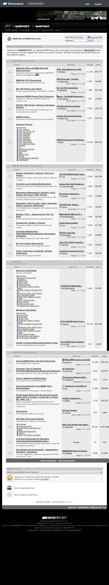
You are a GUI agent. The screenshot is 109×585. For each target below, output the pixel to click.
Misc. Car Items (24, 302)
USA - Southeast (24, 137)
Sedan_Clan (63, 118)
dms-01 (64, 207)
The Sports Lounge (25, 426)
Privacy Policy (33, 530)
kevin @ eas (63, 99)
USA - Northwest (24, 138)
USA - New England (25, 142)
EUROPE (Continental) (26, 149)
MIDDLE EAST (24, 154)
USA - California (24, 129)
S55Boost (62, 108)
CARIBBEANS (23, 160)
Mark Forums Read (48, 460)
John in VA (68, 371)
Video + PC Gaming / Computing (30, 435)
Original (66, 324)
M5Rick (67, 400)
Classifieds (16, 262)
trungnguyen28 (67, 186)
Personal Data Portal (73, 530)
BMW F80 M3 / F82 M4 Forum (23, 61)
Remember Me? (95, 37)
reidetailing (69, 379)
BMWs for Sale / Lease (26, 304)
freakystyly (69, 427)
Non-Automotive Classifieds (28, 338)
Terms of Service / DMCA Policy (52, 530)
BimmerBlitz (66, 235)
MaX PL (64, 253)
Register (98, 4)
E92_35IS (66, 344)
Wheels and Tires (24, 285)
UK (20, 147)
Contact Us (72, 507)
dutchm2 (68, 362)
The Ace (68, 412)
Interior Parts (23, 283)
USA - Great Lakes (25, 140)
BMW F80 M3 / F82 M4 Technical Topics (27, 166)
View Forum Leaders (66, 460)
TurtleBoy (68, 453)
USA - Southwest (24, 135)
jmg (66, 388)
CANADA (22, 146)
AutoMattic (45, 479)
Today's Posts (47, 30)
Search (58, 30)
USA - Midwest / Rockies (27, 144)
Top (104, 507)
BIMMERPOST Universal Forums (24, 352)
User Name (69, 37)
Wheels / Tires (23, 319)
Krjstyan (62, 71)
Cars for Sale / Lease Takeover (29, 336)
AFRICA (21, 156)
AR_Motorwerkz (68, 216)
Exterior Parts (23, 281)
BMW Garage (12, 30)
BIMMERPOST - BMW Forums (89, 507)
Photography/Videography (27, 431)
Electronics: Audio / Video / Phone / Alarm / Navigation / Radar (29, 294)
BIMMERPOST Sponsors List (29, 306)
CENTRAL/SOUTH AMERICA (29, 158)
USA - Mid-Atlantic (25, 133)
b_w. (63, 176)
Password (69, 40)
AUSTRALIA (23, 151)
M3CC (61, 142)
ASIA (20, 153)
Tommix (65, 196)
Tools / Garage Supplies (27, 300)
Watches (22, 433)
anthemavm (63, 81)
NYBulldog (63, 90)
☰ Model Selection (35, 4)
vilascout (65, 244)
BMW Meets (25, 30)
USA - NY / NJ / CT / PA (27, 131)
